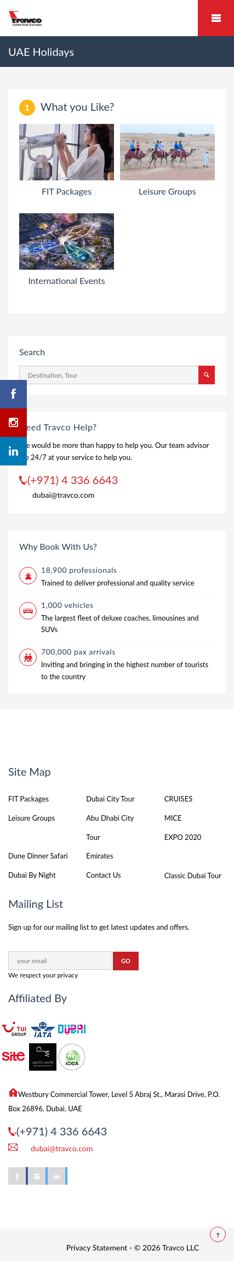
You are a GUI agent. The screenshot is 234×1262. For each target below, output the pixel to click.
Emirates (99, 855)
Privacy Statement (97, 1247)
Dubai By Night (32, 875)
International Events (66, 280)
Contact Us (103, 875)
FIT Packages (67, 191)
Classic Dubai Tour (192, 875)
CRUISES (178, 798)
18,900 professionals (79, 570)
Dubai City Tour (110, 798)
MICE (173, 818)
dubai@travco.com (63, 494)
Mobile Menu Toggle (216, 18)
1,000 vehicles (67, 605)
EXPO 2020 (183, 837)
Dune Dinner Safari (38, 855)
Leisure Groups (167, 191)
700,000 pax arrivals (78, 651)
